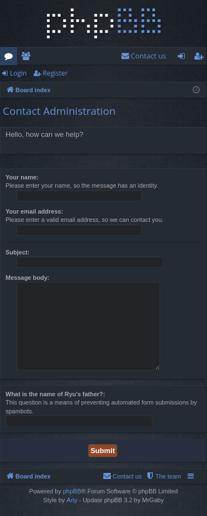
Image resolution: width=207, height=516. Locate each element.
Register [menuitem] (201, 58)
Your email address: (34, 211)
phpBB (72, 491)
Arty (72, 500)
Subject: (17, 252)
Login (18, 73)
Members (28, 58)
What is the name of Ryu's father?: (55, 394)
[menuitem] (143, 56)
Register (55, 73)
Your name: (22, 177)
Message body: (27, 277)
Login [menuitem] (183, 58)
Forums (10, 58)
